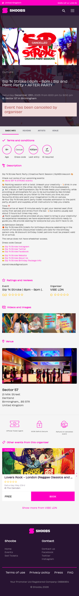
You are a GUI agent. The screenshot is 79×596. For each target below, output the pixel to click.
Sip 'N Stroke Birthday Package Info (23, 260)
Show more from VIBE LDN (39, 507)
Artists (41, 130)
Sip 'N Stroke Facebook (17, 251)
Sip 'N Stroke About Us (16, 258)
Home (8, 548)
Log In (73, 3)
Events (9, 552)
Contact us (48, 548)
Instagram (48, 559)
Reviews (27, 130)
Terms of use (15, 572)
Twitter (46, 555)
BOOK (53, 496)
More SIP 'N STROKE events (19, 180)
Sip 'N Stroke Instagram (17, 246)
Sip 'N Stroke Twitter (15, 249)
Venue (55, 130)
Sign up (62, 3)
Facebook (47, 552)
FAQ (70, 572)
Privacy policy (39, 572)
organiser (43, 442)
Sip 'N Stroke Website (16, 255)
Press (58, 572)
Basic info (10, 130)
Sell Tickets (11, 555)
